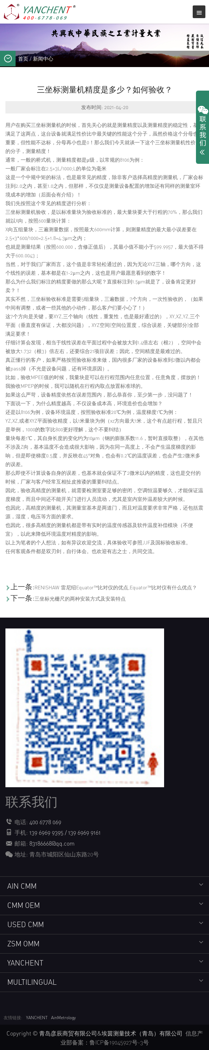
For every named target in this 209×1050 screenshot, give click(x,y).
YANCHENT (36, 1017)
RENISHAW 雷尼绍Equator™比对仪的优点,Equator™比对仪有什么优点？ (115, 587)
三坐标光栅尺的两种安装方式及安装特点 (80, 598)
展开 (202, 131)
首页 (23, 58)
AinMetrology (63, 1017)
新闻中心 (43, 58)
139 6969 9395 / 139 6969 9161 (65, 832)
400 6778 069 (45, 822)
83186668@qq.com (52, 843)
